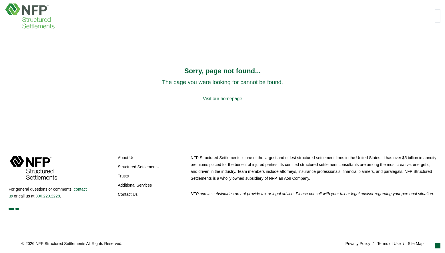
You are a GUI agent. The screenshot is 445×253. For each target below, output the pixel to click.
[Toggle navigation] (437, 16)
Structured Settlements (138, 167)
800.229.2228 (47, 196)
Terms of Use (389, 243)
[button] (437, 245)
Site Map (416, 243)
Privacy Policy (357, 243)
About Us (126, 157)
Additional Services (135, 185)
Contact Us (127, 194)
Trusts (123, 176)
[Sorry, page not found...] (222, 84)
